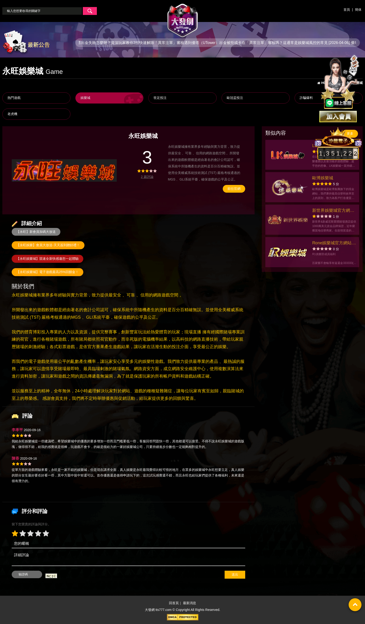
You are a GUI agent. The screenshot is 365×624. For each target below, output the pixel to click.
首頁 (346, 9)
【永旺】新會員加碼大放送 (36, 232)
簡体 (358, 9)
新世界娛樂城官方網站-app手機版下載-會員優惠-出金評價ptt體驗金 (334, 211)
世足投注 (160, 98)
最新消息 (189, 603)
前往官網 (234, 189)
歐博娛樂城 (322, 178)
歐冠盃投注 (235, 98)
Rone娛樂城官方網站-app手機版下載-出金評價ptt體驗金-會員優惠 (333, 243)
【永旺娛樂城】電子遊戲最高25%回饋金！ (47, 272)
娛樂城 (85, 98)
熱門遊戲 (14, 98)
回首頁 (174, 603)
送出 (235, 574)
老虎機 (12, 114)
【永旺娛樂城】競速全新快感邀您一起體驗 (47, 258)
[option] (64, 170)
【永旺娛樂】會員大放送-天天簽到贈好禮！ (48, 245)
